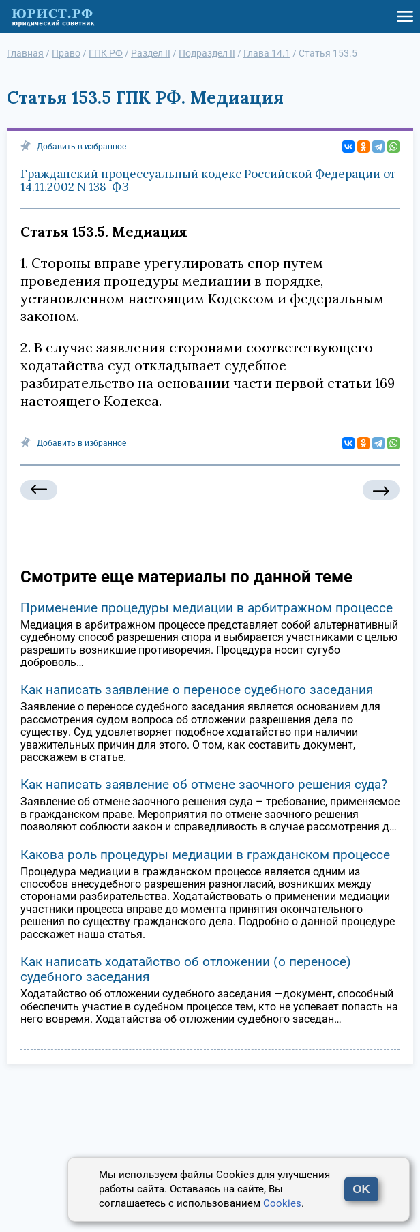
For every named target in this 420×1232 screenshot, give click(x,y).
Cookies (282, 1203)
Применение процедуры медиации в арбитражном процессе (206, 608)
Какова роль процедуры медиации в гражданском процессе (205, 854)
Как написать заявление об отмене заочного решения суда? (203, 784)
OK (361, 1189)
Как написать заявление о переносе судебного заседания (196, 689)
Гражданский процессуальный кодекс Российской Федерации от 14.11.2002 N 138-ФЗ (208, 180)
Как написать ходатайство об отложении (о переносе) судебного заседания (185, 969)
